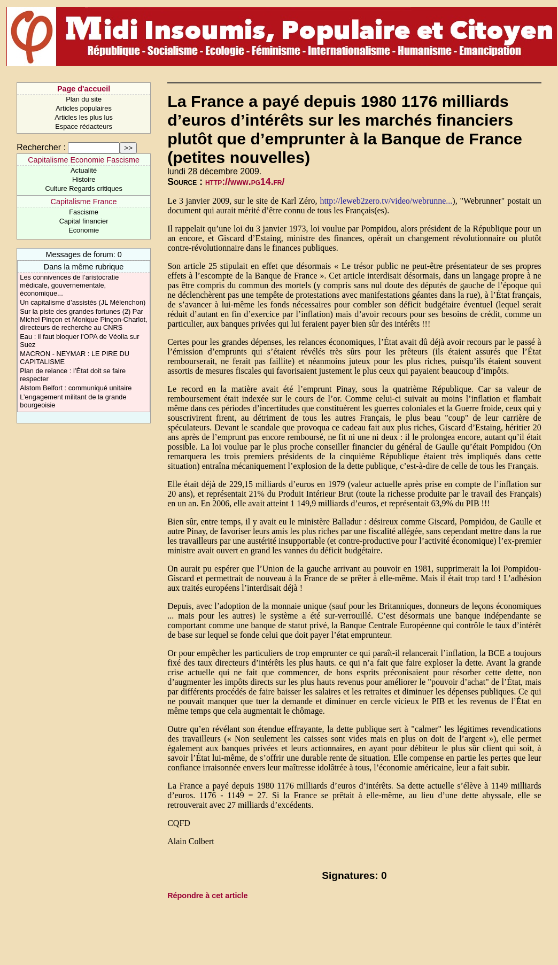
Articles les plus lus (84, 117)
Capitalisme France (84, 201)
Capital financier (83, 221)
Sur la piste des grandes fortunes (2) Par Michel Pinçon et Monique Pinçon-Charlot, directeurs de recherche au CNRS (83, 319)
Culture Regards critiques (83, 188)
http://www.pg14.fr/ (245, 181)
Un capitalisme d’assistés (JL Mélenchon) (82, 302)
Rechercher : (41, 147)
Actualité (84, 170)
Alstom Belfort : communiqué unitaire (75, 388)
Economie (83, 230)
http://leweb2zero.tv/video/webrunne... (386, 200)
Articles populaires (84, 108)
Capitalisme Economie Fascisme (84, 160)
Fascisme (83, 212)
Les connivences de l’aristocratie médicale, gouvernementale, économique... (69, 285)
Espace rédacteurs (83, 126)
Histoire (83, 179)
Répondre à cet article (207, 895)
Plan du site (84, 99)
